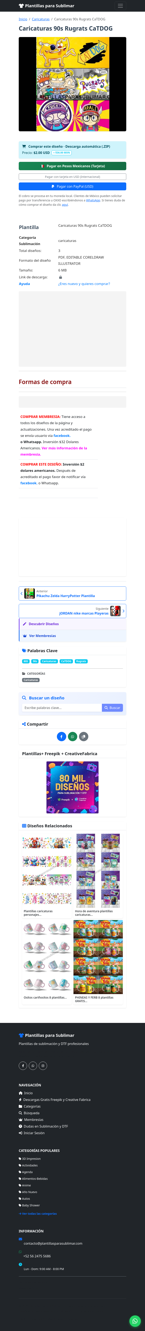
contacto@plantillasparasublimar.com (53, 1243)
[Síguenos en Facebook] (23, 1066)
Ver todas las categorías (38, 1214)
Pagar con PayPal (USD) (72, 186)
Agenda (26, 1172)
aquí (65, 205)
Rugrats (81, 661)
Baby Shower (29, 1205)
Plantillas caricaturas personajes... (38, 913)
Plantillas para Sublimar (46, 6)
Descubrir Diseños (41, 624)
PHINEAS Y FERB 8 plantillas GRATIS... (94, 999)
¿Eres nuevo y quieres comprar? (84, 283)
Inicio (23, 19)
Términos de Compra (33, 1282)
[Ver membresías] (72, 787)
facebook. (62, 435)
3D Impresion (30, 1159)
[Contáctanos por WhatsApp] (33, 1066)
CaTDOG (66, 661)
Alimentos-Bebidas (33, 1179)
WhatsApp (93, 200)
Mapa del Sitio (28, 1288)
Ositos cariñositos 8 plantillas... (45, 997)
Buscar (112, 707)
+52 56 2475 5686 (37, 1256)
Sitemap (73, 1319)
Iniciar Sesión (32, 1133)
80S (26, 661)
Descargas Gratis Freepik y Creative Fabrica (55, 1099)
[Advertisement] (72, 329)
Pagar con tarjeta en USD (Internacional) (72, 177)
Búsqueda (29, 1113)
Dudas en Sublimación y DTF (43, 1126)
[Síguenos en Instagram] (43, 1066)
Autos (24, 1199)
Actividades (28, 1165)
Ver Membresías (39, 635)
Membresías (31, 1119)
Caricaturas (41, 19)
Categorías (30, 1106)
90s (35, 661)
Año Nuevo (28, 1192)
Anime (25, 1185)
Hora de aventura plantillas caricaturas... (94, 913)
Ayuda (24, 283)
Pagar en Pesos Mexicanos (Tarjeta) (72, 166)
